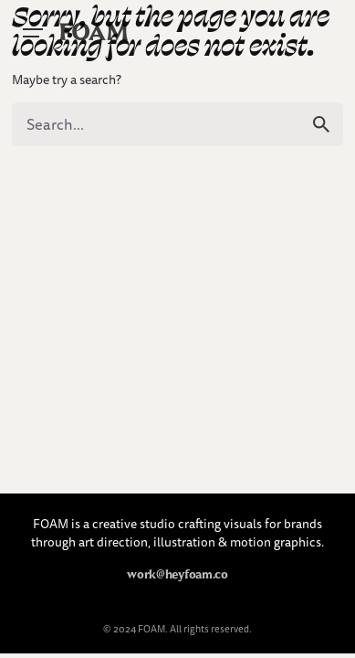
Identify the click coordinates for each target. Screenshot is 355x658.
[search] (321, 124)
